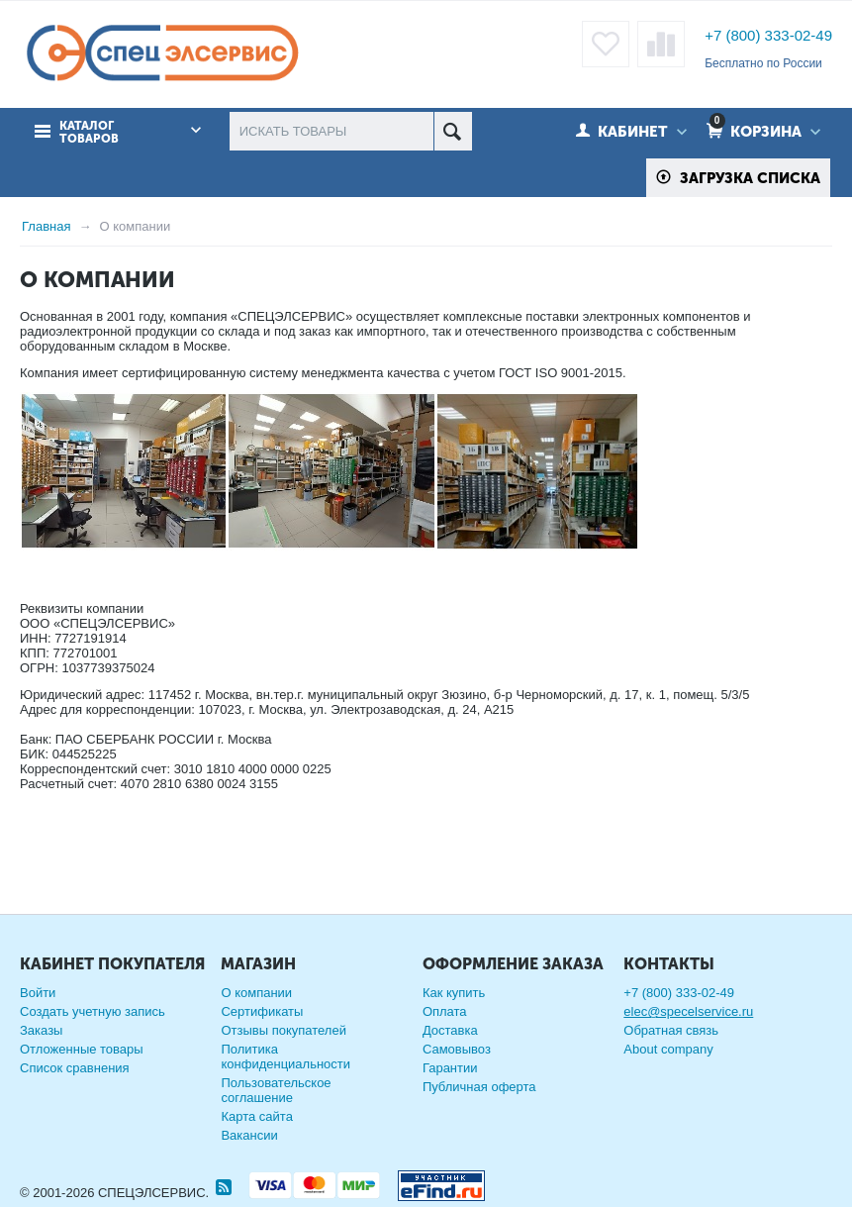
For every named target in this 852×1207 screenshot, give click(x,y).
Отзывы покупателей (283, 1030)
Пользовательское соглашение (276, 1090)
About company (667, 1049)
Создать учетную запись (92, 1011)
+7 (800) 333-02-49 (768, 35)
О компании (256, 992)
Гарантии (450, 1067)
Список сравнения (75, 1067)
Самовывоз (457, 1049)
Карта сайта (256, 1116)
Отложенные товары (81, 1049)
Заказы (41, 1030)
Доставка (450, 1030)
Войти (37, 992)
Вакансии (249, 1135)
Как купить (454, 992)
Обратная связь (670, 1030)
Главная (46, 226)
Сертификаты (262, 1011)
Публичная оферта (479, 1086)
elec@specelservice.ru (688, 1011)
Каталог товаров (89, 133)
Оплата (445, 1011)
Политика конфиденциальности (285, 1056)
